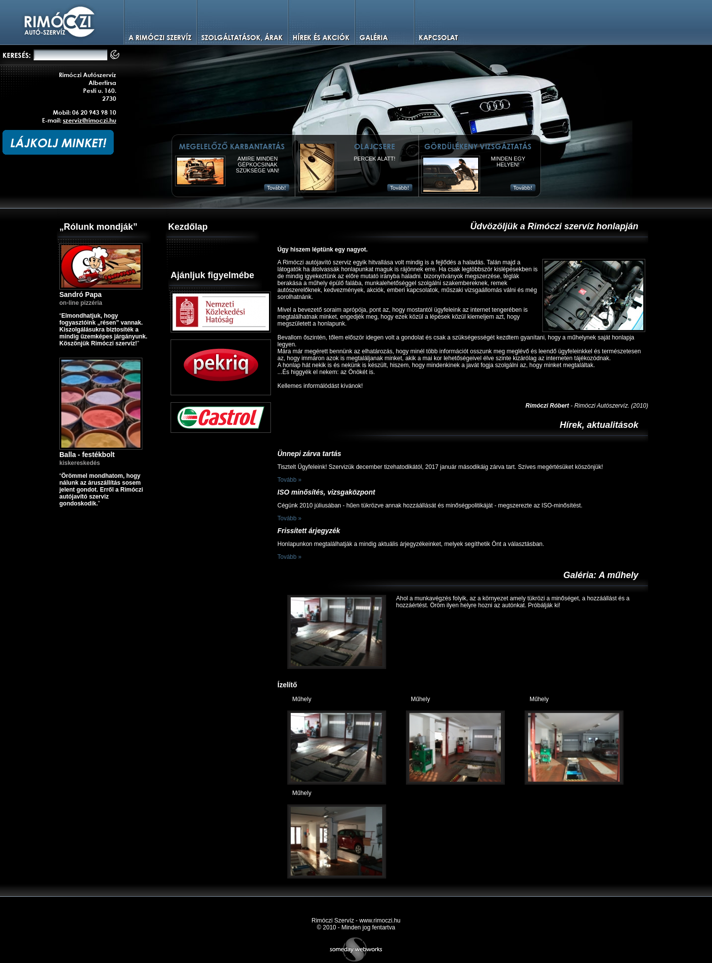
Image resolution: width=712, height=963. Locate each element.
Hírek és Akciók (321, 37)
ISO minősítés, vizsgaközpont (326, 492)
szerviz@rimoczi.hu (89, 120)
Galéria (373, 37)
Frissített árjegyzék (308, 531)
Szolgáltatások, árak (242, 37)
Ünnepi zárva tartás (309, 454)
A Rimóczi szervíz (160, 37)
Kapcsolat (438, 37)
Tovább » (289, 479)
